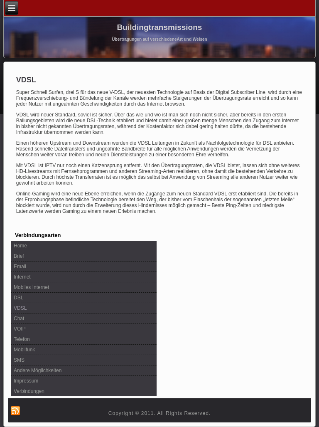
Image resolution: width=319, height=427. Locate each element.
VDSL (20, 308)
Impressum (26, 381)
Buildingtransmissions (159, 27)
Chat (19, 318)
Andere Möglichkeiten (37, 370)
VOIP (20, 329)
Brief (19, 256)
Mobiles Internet (31, 287)
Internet (22, 277)
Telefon (22, 339)
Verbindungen (29, 391)
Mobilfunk (24, 350)
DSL (18, 298)
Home (20, 246)
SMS (19, 360)
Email (20, 266)
